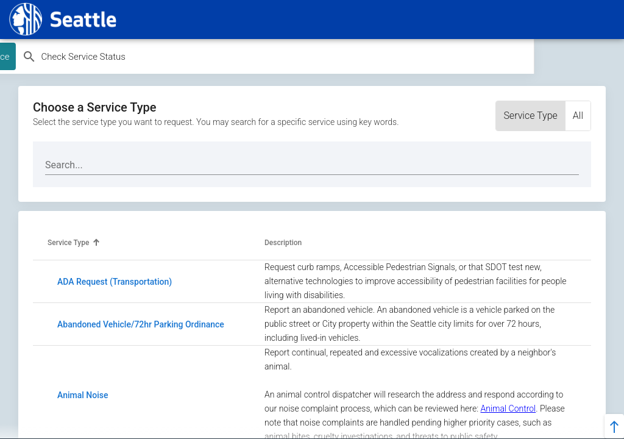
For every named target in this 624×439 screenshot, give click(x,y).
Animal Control (508, 408)
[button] (74, 243)
